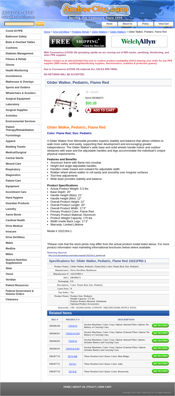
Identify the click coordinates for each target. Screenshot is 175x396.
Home (109, 24)
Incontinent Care (16, 192)
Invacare (11, 231)
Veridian (11, 279)
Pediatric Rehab (80, 31)
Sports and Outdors (18, 87)
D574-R (72, 371)
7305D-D (72, 325)
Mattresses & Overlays (20, 81)
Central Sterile (14, 158)
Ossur (9, 274)
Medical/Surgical (16, 152)
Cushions (12, 47)
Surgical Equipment (18, 98)
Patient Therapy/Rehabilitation (20, 128)
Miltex (9, 254)
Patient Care (13, 180)
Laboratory (12, 104)
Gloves (10, 64)
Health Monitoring (17, 70)
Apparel (10, 141)
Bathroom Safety (16, 36)
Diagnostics (13, 175)
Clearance (12, 299)
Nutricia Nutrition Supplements (16, 261)
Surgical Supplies (17, 110)
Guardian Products (17, 203)
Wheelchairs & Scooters (21, 93)
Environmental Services (20, 121)
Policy (145, 24)
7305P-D (72, 341)
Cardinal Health (15, 220)
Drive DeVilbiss (61, 31)
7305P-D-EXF (73, 348)
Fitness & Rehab (16, 59)
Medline (10, 248)
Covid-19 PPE (14, 30)
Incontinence (14, 76)
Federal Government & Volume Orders (20, 292)
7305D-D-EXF (72, 333)
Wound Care (13, 163)
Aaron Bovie (13, 214)
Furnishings (13, 135)
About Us (127, 24)
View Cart (164, 24)
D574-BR (72, 356)
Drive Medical (14, 225)
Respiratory (13, 169)
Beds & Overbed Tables (20, 42)
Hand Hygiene (14, 197)
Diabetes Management (19, 53)
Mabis (9, 242)
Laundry (11, 209)
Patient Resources (17, 285)
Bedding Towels (16, 146)
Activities (11, 115)
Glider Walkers (100, 31)
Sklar (9, 268)
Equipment (12, 186)
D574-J (72, 364)
